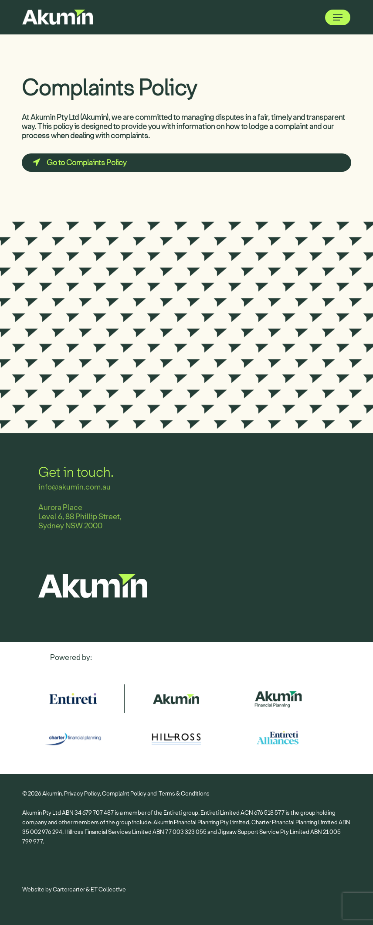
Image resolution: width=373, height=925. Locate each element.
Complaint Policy (124, 793)
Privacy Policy (82, 793)
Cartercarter (69, 889)
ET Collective (108, 889)
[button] (337, 17)
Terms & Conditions (184, 793)
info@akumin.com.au (74, 487)
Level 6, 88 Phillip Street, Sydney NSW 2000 (80, 521)
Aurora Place (60, 508)
